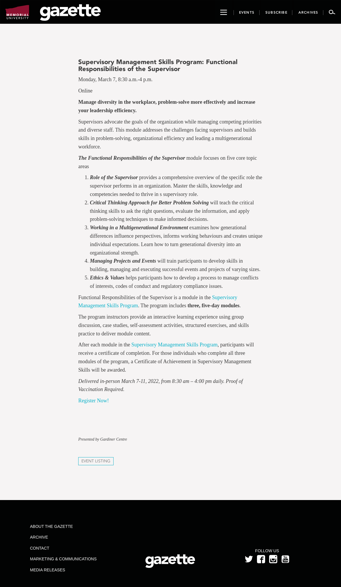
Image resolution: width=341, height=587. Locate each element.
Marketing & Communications (63, 559)
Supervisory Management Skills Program (175, 345)
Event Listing (95, 461)
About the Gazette (51, 526)
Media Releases (47, 570)
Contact (40, 548)
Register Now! (93, 401)
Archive (39, 537)
